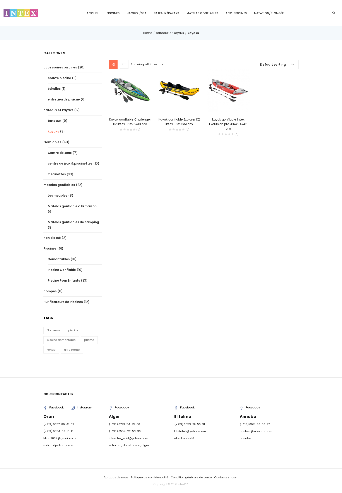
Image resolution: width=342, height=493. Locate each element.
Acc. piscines (236, 13)
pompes (50, 291)
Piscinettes (57, 174)
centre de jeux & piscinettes (70, 163)
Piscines (113, 13)
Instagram (81, 407)
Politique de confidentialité (149, 477)
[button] (276, 64)
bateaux (55, 121)
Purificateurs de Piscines (63, 302)
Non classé (52, 238)
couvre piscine (59, 78)
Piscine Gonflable (62, 270)
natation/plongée (269, 13)
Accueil (93, 13)
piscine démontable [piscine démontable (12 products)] (61, 340)
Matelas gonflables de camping (73, 222)
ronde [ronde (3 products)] (51, 350)
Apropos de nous (116, 477)
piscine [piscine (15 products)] (73, 330)
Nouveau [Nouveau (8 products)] (53, 330)
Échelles (54, 89)
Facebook (53, 407)
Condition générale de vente (191, 477)
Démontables (59, 259)
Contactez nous (225, 477)
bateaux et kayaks (170, 33)
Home (147, 33)
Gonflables (52, 142)
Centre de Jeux (60, 153)
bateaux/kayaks (166, 13)
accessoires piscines (60, 67)
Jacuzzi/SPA (136, 13)
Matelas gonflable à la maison (72, 206)
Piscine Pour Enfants (64, 280)
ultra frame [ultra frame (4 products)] (72, 350)
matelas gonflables (202, 13)
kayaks (53, 131)
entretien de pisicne (64, 99)
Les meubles (57, 195)
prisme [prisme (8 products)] (89, 340)
